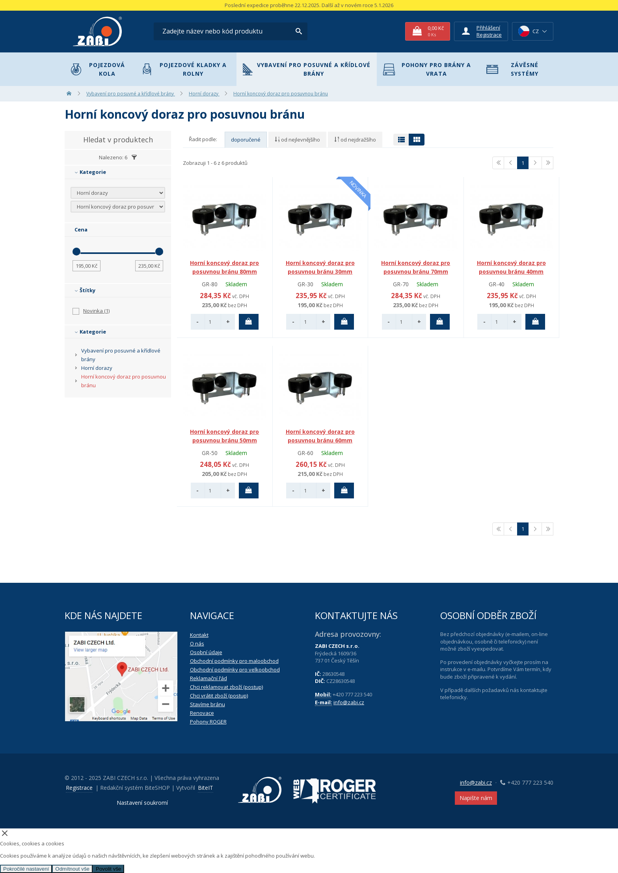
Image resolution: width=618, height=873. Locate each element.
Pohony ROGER (208, 721)
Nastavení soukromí (142, 802)
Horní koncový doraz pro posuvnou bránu (123, 381)
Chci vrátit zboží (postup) (219, 695)
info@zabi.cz (348, 702)
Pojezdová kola (98, 69)
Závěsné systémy (512, 69)
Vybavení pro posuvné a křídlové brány (306, 69)
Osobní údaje (206, 652)
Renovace (202, 712)
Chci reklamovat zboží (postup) (226, 686)
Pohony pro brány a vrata (427, 69)
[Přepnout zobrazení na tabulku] (401, 140)
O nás (197, 643)
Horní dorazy (96, 367)
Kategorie (90, 171)
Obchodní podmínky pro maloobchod (234, 660)
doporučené (246, 139)
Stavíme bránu (207, 704)
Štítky (84, 290)
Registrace (489, 34)
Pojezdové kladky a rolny (184, 69)
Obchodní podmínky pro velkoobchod (235, 669)
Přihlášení (488, 27)
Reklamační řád (208, 678)
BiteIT (205, 787)
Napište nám (476, 798)
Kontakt (199, 634)
